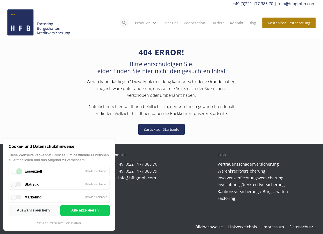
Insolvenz (226, 177)
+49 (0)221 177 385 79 (137, 171)
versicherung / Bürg (253, 191)
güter (244, 184)
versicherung (266, 164)
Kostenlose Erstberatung (289, 22)
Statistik (32, 184)
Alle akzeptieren (85, 210)
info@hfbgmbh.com (297, 3)
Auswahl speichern (33, 210)
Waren (224, 171)
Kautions (226, 191)
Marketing (33, 197)
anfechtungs (247, 177)
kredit (235, 171)
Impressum (56, 223)
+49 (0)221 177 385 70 (253, 3)
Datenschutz (74, 223)
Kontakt (41, 223)
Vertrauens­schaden (236, 164)
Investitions (228, 184)
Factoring (226, 198)
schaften (280, 191)
